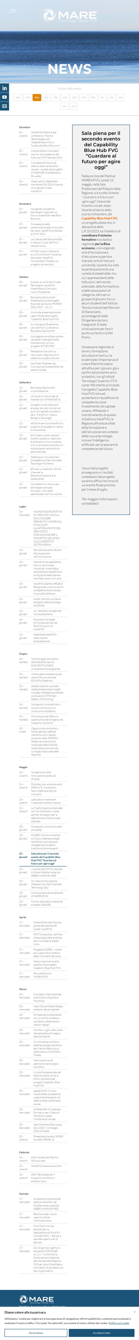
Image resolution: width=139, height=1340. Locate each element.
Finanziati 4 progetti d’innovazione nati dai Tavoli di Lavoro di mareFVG (45, 624)
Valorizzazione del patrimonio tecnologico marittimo (45, 1063)
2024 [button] (37, 97)
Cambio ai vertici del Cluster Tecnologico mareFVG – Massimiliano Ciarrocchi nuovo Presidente (46, 286)
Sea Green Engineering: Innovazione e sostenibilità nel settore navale (47, 366)
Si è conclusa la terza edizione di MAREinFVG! (47, 894)
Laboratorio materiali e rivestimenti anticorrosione (46, 801)
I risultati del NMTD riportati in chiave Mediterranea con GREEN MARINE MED (46, 872)
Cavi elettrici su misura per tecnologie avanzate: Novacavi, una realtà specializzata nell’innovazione (46, 488)
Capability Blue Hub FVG (99, 218)
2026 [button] (18, 97)
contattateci (90, 503)
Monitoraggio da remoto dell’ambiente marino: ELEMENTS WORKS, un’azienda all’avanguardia (45, 663)
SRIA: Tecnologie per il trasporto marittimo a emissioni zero (43, 1177)
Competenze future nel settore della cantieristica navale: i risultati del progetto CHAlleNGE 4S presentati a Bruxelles (47, 169)
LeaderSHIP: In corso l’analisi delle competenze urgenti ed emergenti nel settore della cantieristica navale (47, 1097)
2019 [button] (84, 97)
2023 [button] (46, 97)
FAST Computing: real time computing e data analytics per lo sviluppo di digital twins (47, 939)
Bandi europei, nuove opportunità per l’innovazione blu (45, 1217)
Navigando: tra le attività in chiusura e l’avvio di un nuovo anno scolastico (46, 707)
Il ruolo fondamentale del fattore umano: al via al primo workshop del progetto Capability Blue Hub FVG (47, 1079)
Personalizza (36, 1332)
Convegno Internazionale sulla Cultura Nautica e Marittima (47, 997)
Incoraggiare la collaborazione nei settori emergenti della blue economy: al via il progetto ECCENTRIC (47, 341)
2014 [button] (64, 106)
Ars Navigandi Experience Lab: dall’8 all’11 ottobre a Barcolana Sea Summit (45, 327)
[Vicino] (135, 1312)
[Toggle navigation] (12, 11)
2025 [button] (27, 97)
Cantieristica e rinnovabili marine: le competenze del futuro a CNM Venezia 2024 (46, 154)
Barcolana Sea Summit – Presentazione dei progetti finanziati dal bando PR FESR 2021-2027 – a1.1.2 (46, 302)
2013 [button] (74, 106)
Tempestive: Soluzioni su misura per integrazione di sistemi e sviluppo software (45, 354)
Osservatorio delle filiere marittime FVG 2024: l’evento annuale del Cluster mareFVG (47, 186)
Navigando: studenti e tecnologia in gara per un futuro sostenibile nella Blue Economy (46, 213)
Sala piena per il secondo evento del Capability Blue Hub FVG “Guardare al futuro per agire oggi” (45, 858)
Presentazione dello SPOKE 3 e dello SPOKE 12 (48, 1138)
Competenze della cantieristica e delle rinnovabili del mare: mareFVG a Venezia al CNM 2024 (47, 229)
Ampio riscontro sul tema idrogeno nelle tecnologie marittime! (47, 602)
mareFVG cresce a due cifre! (46, 1165)
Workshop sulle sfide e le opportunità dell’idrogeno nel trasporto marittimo (47, 719)
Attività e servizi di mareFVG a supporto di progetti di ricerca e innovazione (47, 426)
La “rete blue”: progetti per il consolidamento (47, 612)
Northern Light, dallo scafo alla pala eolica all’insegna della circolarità (48, 1033)
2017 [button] (102, 97)
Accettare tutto (101, 1332)
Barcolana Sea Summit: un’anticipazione (43, 389)
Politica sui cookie (119, 1323)
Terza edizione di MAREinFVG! (42, 975)
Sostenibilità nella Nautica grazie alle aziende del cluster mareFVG (47, 925)
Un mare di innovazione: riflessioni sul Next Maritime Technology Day (46, 884)
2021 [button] (65, 97)
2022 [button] (56, 97)
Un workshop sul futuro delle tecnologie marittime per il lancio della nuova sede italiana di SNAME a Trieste (47, 1048)
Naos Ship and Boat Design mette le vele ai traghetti (48, 1008)
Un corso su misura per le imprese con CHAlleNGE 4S (45, 398)
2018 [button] (93, 97)
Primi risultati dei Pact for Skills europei (45, 1159)
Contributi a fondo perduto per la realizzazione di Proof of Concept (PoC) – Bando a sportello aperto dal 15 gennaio (47, 1234)
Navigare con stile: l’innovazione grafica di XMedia (43, 775)
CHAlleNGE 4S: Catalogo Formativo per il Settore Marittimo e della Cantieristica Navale (47, 1114)
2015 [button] (121, 97)
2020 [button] (74, 97)
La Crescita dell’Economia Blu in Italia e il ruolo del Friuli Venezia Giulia (46, 242)
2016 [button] (111, 97)
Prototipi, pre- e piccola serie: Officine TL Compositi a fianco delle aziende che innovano (46, 789)
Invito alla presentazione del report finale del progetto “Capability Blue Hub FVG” (46, 315)
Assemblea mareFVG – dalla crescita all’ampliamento (45, 638)
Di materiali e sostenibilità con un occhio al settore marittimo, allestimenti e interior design (47, 1019)
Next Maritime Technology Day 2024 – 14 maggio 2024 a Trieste (47, 1128)
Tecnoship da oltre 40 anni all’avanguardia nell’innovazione (47, 553)
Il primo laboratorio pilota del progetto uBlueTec (47, 903)
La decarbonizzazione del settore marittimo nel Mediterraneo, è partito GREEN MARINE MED (47, 1203)
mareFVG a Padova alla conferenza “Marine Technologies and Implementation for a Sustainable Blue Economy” (46, 139)
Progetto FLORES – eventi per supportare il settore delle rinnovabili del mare (47, 953)
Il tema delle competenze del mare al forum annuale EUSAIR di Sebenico (46, 677)
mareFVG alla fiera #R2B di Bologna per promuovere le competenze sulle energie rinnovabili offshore (48, 588)
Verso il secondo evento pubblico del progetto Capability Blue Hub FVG (47, 964)
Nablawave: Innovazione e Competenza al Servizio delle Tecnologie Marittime (46, 460)
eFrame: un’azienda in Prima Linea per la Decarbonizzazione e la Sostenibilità (46, 473)
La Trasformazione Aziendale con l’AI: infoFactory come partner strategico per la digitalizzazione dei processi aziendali (46, 814)
